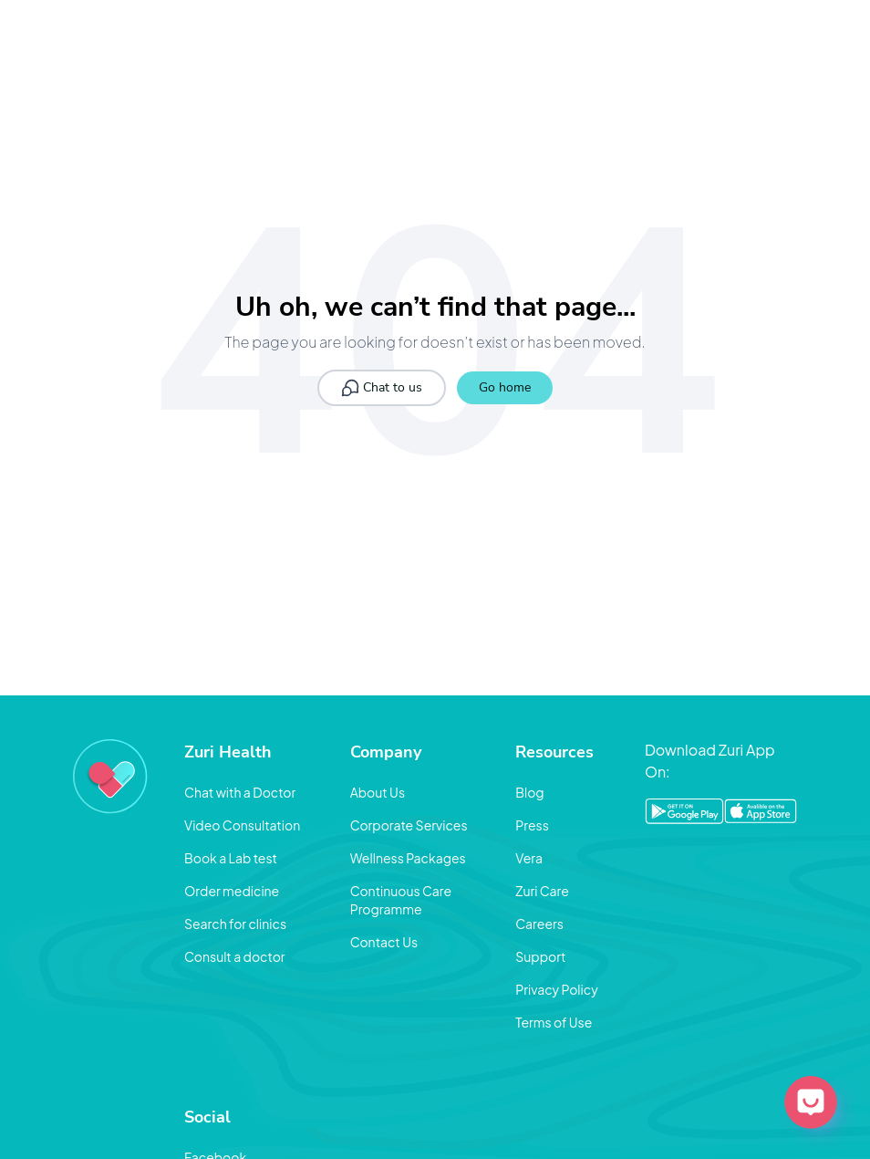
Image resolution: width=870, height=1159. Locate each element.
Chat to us (381, 388)
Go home (505, 387)
